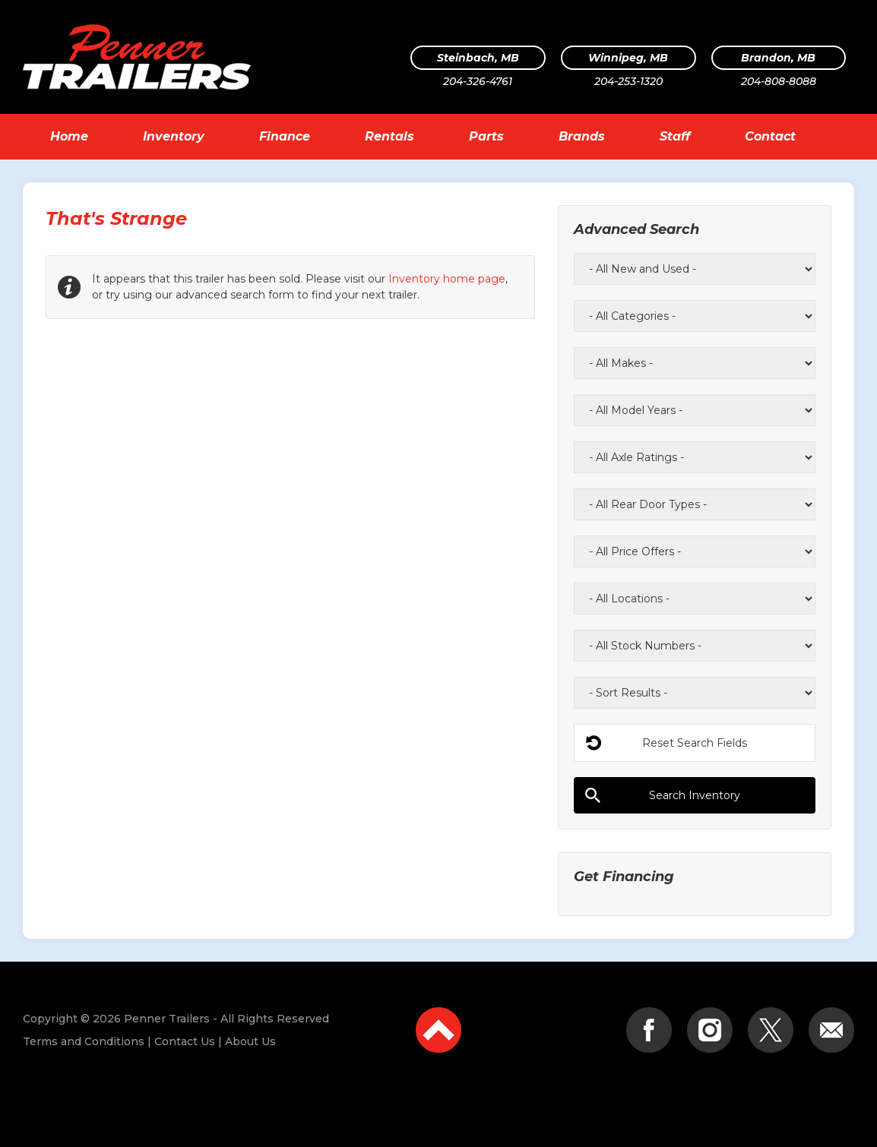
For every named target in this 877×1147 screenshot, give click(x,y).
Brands (582, 136)
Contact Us (184, 1041)
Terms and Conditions (83, 1041)
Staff (675, 136)
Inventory (173, 136)
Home (69, 136)
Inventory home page (446, 279)
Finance (284, 136)
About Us (250, 1041)
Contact (770, 136)
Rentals (389, 136)
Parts (486, 136)
